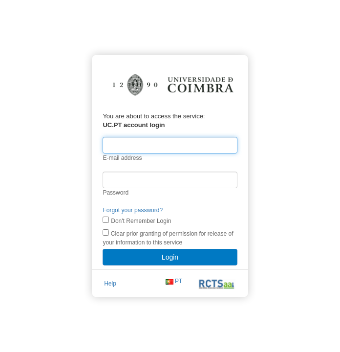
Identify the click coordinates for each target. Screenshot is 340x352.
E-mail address (122, 157)
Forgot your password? (133, 210)
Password (115, 192)
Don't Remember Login (141, 221)
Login (170, 257)
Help (110, 283)
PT (178, 281)
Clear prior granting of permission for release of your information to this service (168, 237)
